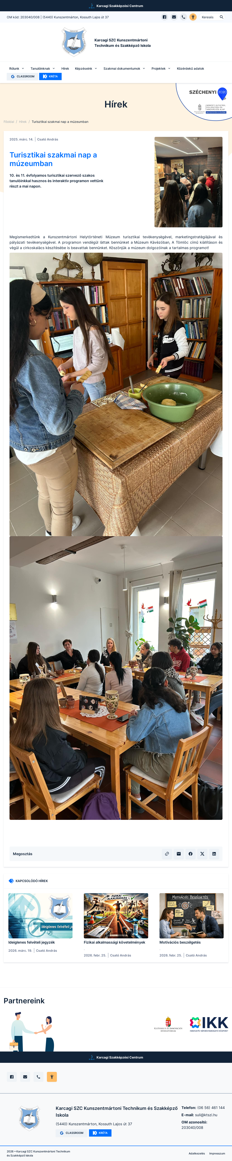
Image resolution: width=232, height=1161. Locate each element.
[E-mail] (25, 1077)
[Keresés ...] (212, 17)
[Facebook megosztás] (191, 854)
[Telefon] (39, 1077)
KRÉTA (50, 76)
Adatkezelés (197, 1153)
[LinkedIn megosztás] (214, 854)
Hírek (65, 68)
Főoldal (9, 122)
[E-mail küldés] (174, 17)
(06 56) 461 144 (211, 1107)
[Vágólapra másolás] (167, 854)
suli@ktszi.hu (206, 1115)
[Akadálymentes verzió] (193, 17)
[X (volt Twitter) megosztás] (202, 854)
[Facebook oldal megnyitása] (164, 17)
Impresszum (217, 1153)
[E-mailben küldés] (179, 854)
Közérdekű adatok (190, 68)
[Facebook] (12, 1077)
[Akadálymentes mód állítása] (52, 1077)
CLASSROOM (22, 76)
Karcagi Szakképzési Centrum (120, 6)
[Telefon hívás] (183, 17)
